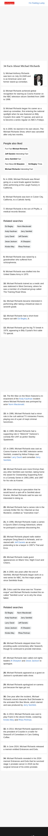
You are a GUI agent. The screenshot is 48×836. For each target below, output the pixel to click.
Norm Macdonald (24, 226)
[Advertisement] (24, 33)
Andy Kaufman (11, 231)
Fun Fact (16, 149)
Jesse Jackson (11, 241)
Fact (13, 159)
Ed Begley (9, 226)
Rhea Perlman (24, 247)
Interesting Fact (16, 154)
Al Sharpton (25, 241)
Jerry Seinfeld (26, 231)
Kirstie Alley (9, 247)
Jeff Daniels (23, 236)
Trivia (35, 164)
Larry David (9, 236)
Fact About (15, 164)
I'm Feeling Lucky (37, 3)
